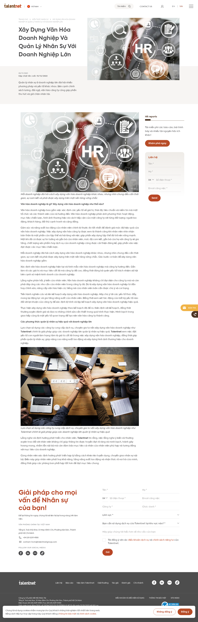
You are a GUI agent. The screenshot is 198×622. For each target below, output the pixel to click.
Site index (175, 597)
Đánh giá (126, 582)
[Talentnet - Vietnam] (35, 6)
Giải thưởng (103, 582)
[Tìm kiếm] (124, 6)
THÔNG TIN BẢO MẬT (157, 597)
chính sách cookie (87, 613)
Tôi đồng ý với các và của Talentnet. (143, 541)
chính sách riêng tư (163, 539)
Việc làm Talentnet (85, 582)
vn (181, 6)
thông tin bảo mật (67, 613)
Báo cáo (69, 582)
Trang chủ (23, 19)
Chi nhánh (138, 582)
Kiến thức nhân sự (40, 19)
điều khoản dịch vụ (138, 539)
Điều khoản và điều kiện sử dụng (130, 597)
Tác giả (115, 582)
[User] (162, 6)
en (173, 6)
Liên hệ (58, 582)
